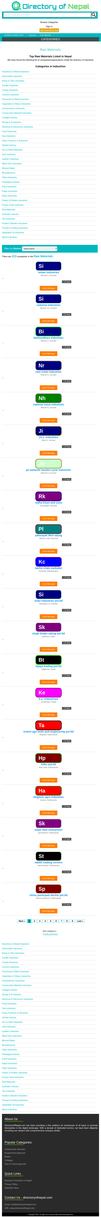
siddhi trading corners (48, 862)
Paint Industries (9, 186)
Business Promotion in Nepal (18, 1180)
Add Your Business (49, 31)
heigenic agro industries (48, 797)
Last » (80, 921)
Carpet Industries (10, 90)
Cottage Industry (9, 118)
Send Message (48, 288)
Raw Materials (8, 209)
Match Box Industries (12, 164)
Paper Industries (9, 191)
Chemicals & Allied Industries (15, 99)
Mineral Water (8, 168)
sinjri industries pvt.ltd (48, 600)
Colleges (9, 1160)
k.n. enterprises (48, 698)
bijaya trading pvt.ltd (48, 666)
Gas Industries (9, 136)
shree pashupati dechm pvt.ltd (49, 895)
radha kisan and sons (48, 502)
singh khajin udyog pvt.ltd (48, 633)
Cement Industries (10, 95)
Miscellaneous (8, 173)
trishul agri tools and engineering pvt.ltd (48, 731)
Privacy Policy (11, 1184)
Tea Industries (8, 219)
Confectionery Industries (13, 108)
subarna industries (48, 305)
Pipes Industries (9, 196)
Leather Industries (10, 159)
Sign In (49, 26)
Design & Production (11, 122)
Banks (7, 1157)
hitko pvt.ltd (48, 764)
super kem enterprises (48, 829)
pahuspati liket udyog (48, 535)
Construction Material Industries (17, 113)
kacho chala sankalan (48, 568)
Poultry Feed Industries (13, 205)
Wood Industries (9, 237)
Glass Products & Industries (15, 141)
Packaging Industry (11, 182)
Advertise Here (12, 1188)
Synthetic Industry (10, 214)
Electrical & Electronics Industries (17, 127)
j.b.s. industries (48, 437)
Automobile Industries (12, 76)
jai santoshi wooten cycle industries (48, 469)
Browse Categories (49, 22)
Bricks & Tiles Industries (13, 81)
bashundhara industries (49, 337)
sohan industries (48, 272)
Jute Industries (9, 154)
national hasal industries (48, 404)
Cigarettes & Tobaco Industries (16, 104)
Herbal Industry (9, 145)
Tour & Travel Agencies (15, 1164)
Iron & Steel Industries (12, 150)
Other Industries (9, 177)
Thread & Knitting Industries (15, 228)
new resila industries (49, 371)
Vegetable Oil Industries (13, 232)
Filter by (12, 248)
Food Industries (9, 131)
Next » (22, 921)
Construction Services (15, 1149)
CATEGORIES (50, 39)
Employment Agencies (15, 1153)
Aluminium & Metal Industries (15, 72)
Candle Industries (10, 85)
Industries (32, 35)
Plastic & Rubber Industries (14, 200)
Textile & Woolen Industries (14, 223)
